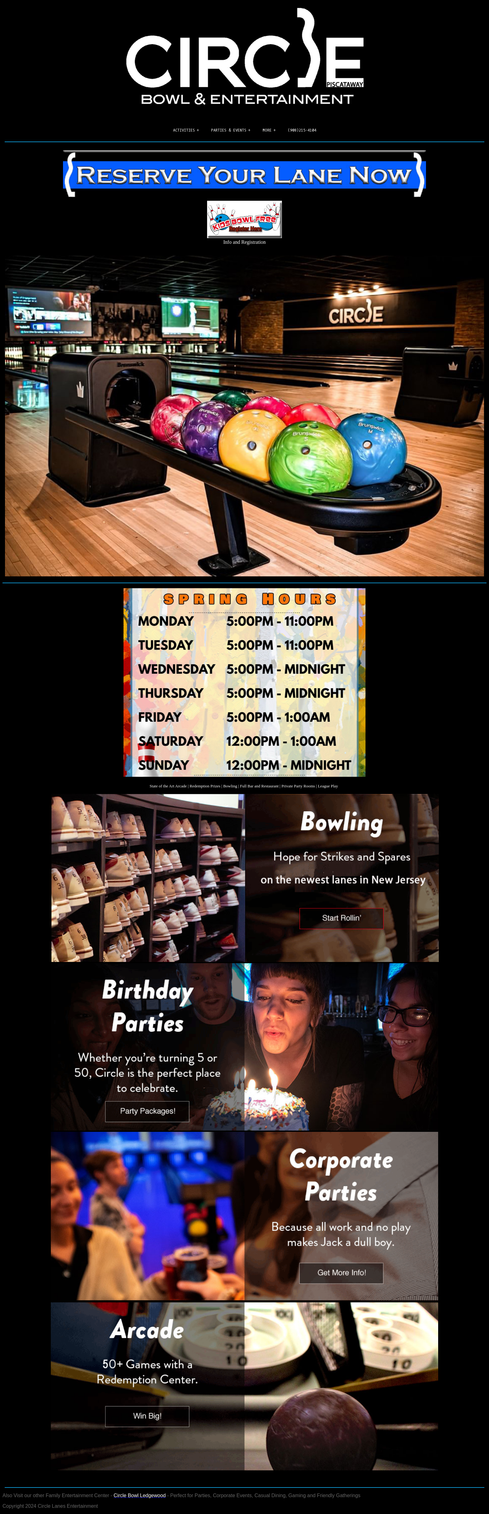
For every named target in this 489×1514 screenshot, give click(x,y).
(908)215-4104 (302, 130)
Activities (184, 130)
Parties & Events (228, 130)
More (267, 130)
